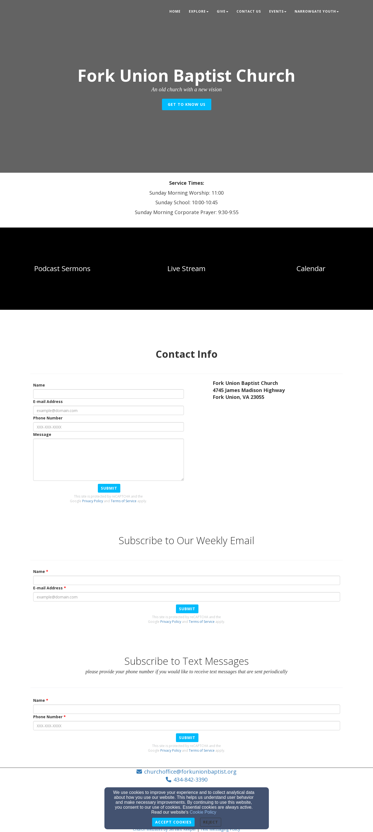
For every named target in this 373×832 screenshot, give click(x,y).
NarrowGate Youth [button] (317, 11)
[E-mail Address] (108, 410)
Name (39, 385)
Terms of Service (123, 501)
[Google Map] (278, 445)
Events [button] (277, 11)
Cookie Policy (203, 812)
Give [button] (222, 11)
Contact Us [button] (249, 11)
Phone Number (47, 418)
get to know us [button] (187, 104)
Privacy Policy (92, 501)
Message (42, 434)
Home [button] (175, 11)
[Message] (108, 460)
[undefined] (62, 269)
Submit (109, 488)
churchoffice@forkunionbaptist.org (190, 771)
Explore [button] (199, 11)
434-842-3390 (190, 779)
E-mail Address (48, 401)
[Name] (108, 394)
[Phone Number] (108, 426)
